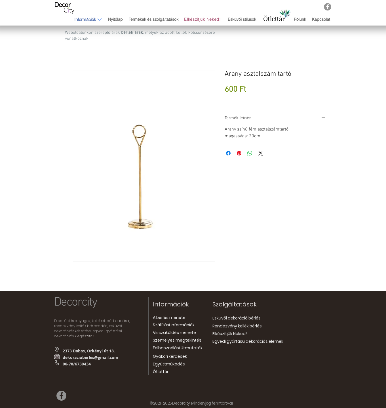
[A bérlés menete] (169, 318)
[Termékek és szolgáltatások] (153, 19)
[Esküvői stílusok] (242, 19)
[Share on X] (260, 153)
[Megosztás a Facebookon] (228, 153)
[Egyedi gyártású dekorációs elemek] (247, 342)
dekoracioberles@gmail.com (90, 357)
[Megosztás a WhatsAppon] (249, 153)
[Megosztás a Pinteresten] (239, 153)
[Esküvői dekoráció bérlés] (236, 318)
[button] (85, 19)
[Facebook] (327, 6)
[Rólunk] (300, 19)
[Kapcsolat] (321, 19)
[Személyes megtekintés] (177, 340)
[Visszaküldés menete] (174, 333)
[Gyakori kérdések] (170, 357)
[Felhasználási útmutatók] (178, 348)
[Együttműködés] (169, 364)
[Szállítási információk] (174, 325)
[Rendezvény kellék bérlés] (237, 326)
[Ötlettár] (274, 18)
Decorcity (75, 302)
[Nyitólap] (115, 19)
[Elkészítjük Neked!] (203, 19)
